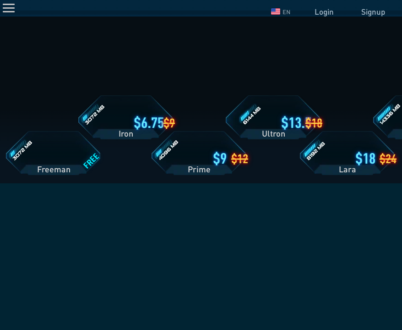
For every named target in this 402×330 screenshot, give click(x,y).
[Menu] (8, 8)
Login (324, 11)
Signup (373, 11)
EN (280, 12)
